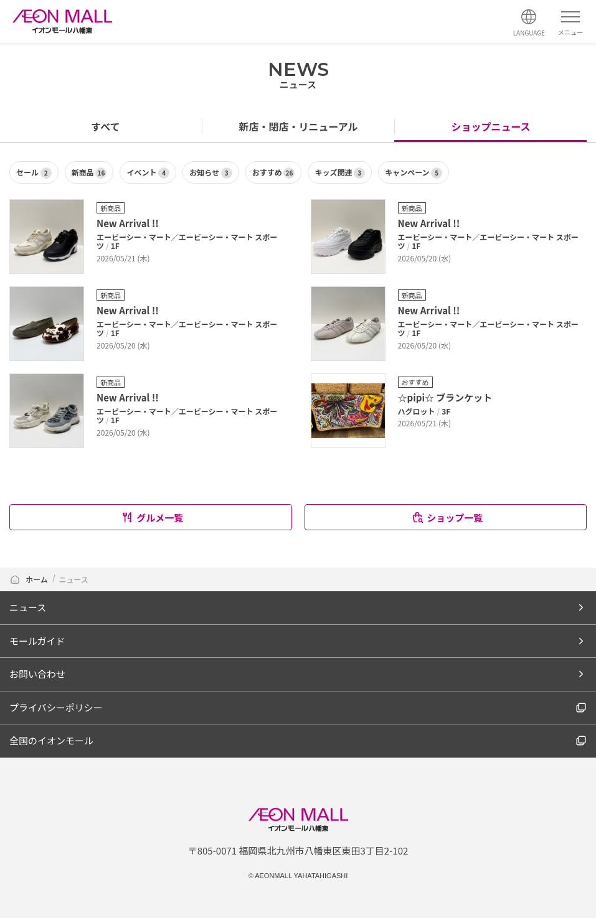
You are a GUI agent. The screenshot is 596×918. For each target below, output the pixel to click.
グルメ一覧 (152, 517)
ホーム (29, 579)
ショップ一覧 (447, 517)
